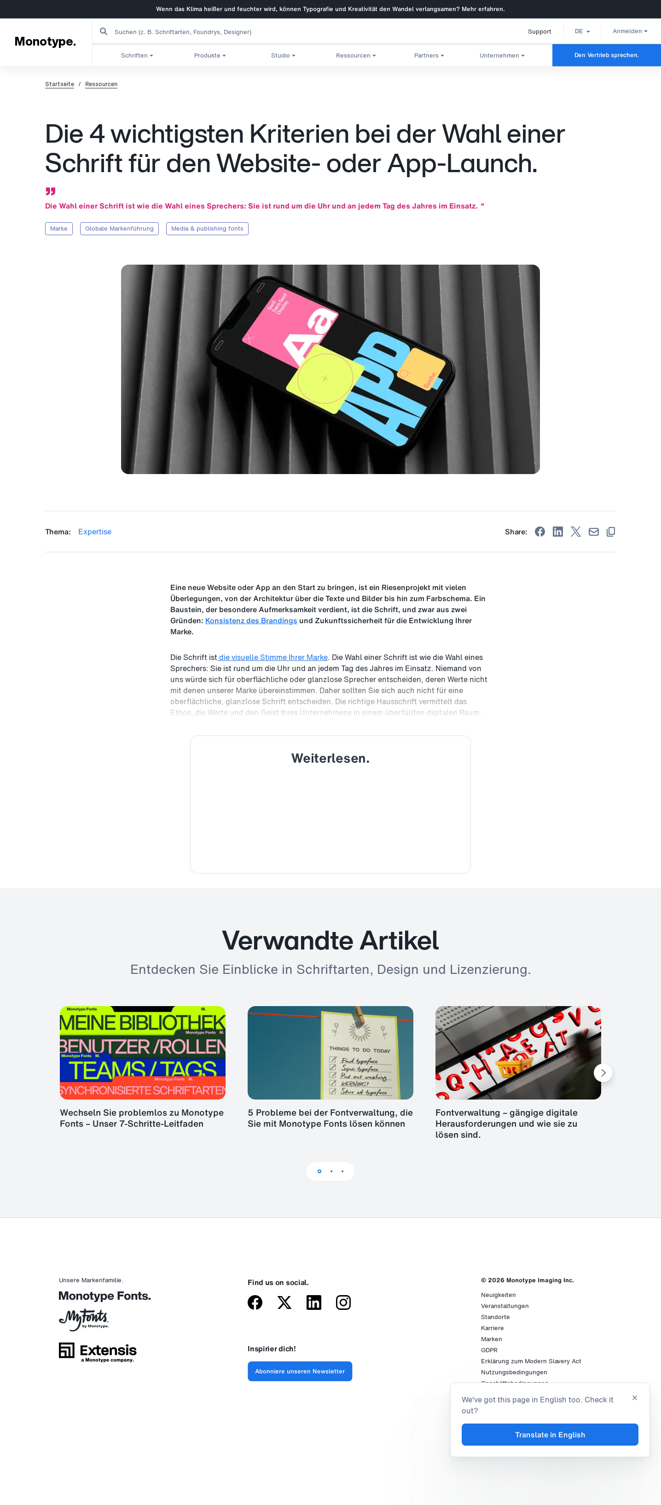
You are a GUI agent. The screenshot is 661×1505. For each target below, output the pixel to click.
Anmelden (626, 31)
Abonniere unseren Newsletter (300, 1371)
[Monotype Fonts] (98, 1299)
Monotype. (45, 42)
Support (536, 31)
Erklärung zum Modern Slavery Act (531, 1361)
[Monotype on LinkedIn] (314, 1303)
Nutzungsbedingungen (514, 1372)
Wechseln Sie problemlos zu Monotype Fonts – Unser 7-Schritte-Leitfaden (142, 1118)
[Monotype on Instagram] (343, 1303)
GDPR (489, 1350)
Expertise (94, 531)
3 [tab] (342, 1171)
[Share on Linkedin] (558, 532)
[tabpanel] (330, 1073)
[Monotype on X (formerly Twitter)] (284, 1303)
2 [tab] (331, 1171)
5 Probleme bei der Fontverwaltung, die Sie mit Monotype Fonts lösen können (330, 1118)
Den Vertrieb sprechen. (606, 55)
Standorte (495, 1317)
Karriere (492, 1328)
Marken (491, 1339)
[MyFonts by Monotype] (98, 1323)
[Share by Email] (594, 532)
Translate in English (550, 1434)
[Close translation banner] (634, 1398)
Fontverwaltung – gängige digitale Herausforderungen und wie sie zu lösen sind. (506, 1123)
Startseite (59, 84)
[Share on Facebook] (540, 532)
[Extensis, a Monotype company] (98, 1356)
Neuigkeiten (498, 1295)
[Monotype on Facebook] (255, 1303)
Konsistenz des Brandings (251, 620)
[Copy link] (611, 532)
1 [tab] (319, 1171)
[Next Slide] (603, 1073)
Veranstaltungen (505, 1306)
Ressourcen (101, 84)
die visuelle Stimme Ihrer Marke (272, 657)
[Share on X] (576, 532)
